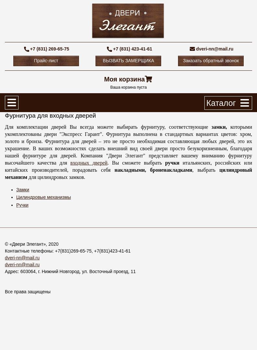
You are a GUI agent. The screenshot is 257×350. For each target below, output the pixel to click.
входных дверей (89, 163)
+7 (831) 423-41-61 (132, 48)
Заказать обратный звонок (211, 60)
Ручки (22, 205)
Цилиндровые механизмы (43, 197)
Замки (22, 189)
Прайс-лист (46, 60)
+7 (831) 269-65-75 (49, 48)
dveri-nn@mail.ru (215, 48)
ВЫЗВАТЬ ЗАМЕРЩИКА (128, 60)
